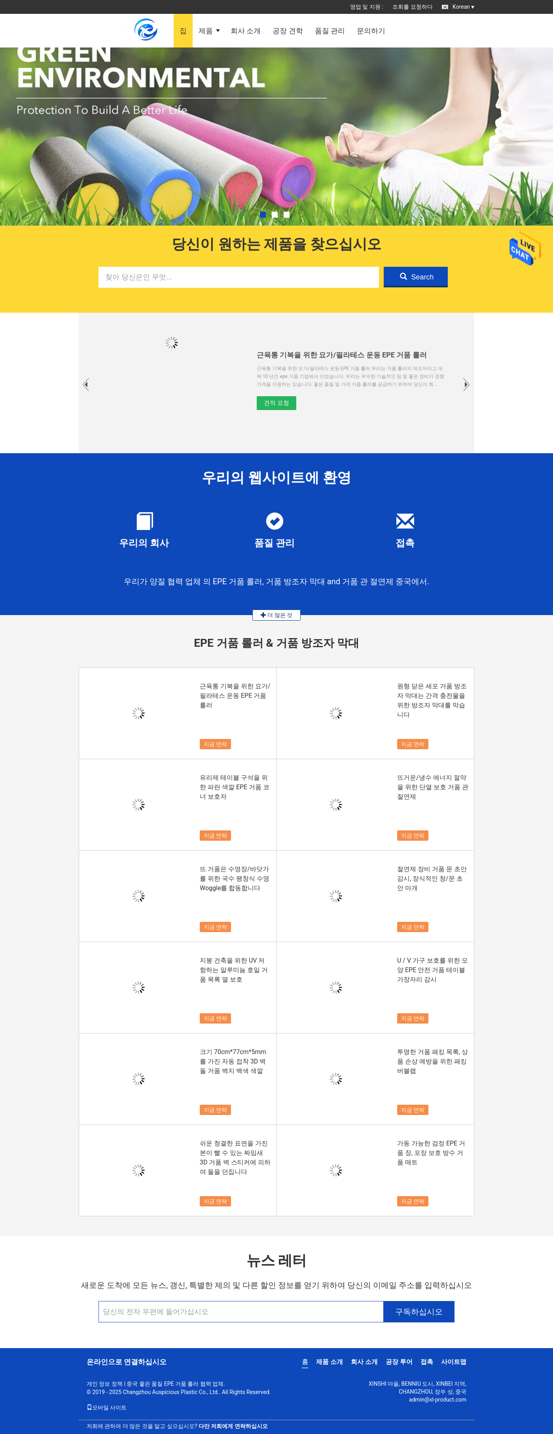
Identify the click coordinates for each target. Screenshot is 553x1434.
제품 (206, 31)
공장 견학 (288, 31)
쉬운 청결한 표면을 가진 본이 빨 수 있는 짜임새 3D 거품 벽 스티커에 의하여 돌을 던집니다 (235, 1158)
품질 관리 (330, 31)
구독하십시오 (419, 1311)
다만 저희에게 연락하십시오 (233, 1426)
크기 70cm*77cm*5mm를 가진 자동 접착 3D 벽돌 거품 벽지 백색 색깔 (233, 1061)
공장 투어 (399, 1362)
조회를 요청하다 (412, 7)
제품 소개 (329, 1362)
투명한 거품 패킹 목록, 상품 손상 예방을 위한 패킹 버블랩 (432, 1061)
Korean (463, 7)
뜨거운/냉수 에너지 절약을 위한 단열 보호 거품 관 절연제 (432, 787)
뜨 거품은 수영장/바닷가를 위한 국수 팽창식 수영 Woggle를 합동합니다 (234, 878)
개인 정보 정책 (105, 1384)
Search (417, 277)
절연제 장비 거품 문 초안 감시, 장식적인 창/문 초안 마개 (432, 878)
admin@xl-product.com (437, 1399)
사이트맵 (453, 1362)
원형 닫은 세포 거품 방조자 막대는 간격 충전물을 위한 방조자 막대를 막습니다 (432, 700)
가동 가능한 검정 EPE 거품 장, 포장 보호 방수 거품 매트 (431, 1153)
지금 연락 (215, 744)
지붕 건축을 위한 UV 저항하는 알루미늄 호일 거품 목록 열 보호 (234, 970)
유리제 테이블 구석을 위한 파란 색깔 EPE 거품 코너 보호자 (234, 787)
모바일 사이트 (107, 1407)
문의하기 (371, 31)
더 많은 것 (276, 615)
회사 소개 (246, 31)
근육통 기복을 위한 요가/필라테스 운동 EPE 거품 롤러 (342, 355)
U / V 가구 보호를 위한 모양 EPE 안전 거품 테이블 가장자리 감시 (432, 970)
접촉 (426, 1362)
